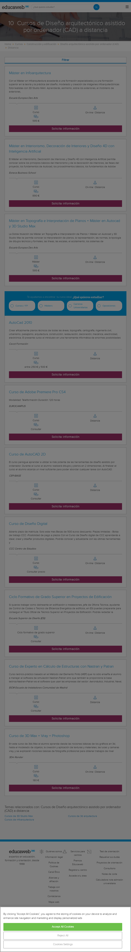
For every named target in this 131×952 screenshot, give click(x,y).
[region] (65, 929)
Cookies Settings (63, 944)
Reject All (62, 935)
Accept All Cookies (63, 926)
